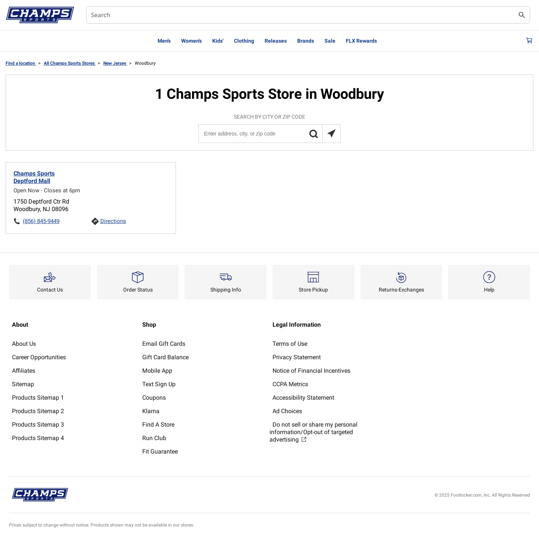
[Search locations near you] (331, 134)
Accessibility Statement (303, 397)
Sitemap (23, 384)
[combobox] (308, 15)
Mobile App (157, 370)
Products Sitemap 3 (38, 424)
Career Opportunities (39, 357)
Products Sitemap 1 (38, 397)
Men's (164, 41)
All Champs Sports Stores (70, 63)
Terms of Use (289, 343)
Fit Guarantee (160, 451)
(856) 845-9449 (41, 221)
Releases (276, 41)
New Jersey (115, 63)
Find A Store (158, 424)
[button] (313, 134)
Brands (305, 41)
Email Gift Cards (163, 343)
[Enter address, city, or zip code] (269, 133)
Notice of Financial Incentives (311, 370)
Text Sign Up (159, 384)
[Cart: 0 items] (527, 40)
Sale (330, 41)
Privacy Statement (296, 357)
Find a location (21, 63)
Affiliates (23, 370)
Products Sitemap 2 (38, 411)
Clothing (244, 41)
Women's (191, 41)
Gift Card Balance (165, 357)
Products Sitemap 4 (38, 438)
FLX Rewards (361, 41)
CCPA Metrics (290, 384)
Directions (113, 221)
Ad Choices (287, 411)
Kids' (217, 41)
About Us (24, 343)
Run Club (154, 438)
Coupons (154, 397)
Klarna (150, 411)
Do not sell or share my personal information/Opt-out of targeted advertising (313, 432)
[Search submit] (522, 15)
